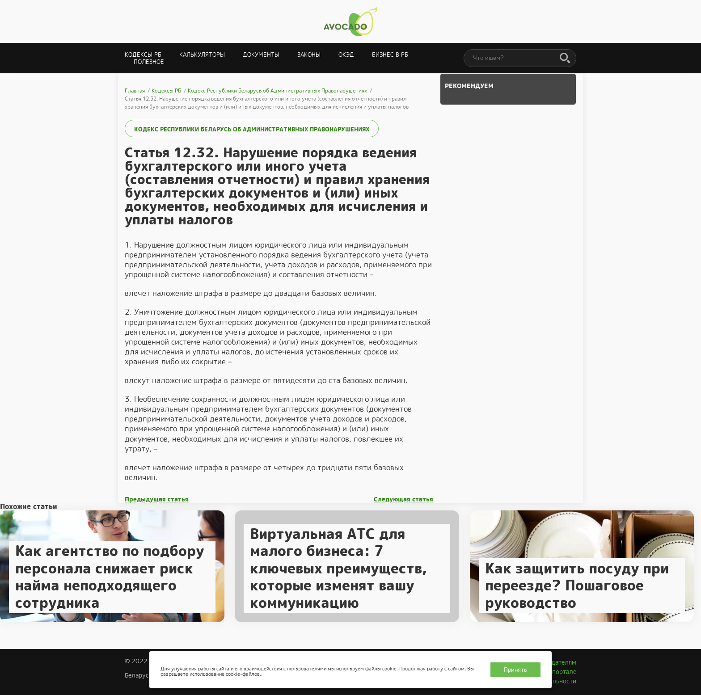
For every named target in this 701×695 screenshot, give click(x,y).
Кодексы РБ (143, 55)
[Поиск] (565, 58)
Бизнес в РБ (390, 55)
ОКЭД (346, 55)
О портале (561, 671)
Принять (515, 670)
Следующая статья (403, 499)
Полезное (149, 62)
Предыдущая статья (157, 499)
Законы (309, 55)
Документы (261, 55)
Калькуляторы (202, 55)
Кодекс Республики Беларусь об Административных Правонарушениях (251, 129)
